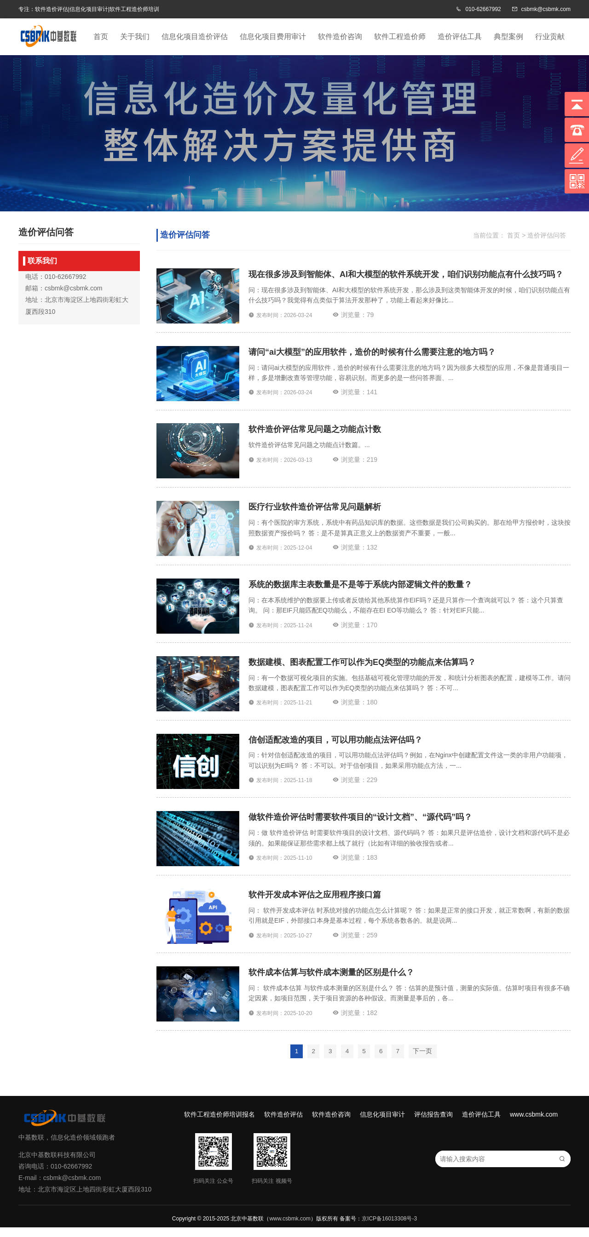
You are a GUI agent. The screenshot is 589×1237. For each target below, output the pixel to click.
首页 (100, 36)
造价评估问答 (546, 235)
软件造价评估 (283, 1124)
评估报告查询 (433, 1124)
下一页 (424, 1061)
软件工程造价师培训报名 (219, 1124)
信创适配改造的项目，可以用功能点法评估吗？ (335, 746)
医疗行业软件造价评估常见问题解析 (314, 510)
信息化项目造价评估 (195, 36)
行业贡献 (550, 36)
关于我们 (135, 36)
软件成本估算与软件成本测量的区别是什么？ (331, 982)
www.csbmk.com (534, 1124)
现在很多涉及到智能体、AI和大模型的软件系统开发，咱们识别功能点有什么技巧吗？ (405, 274)
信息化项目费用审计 (273, 36)
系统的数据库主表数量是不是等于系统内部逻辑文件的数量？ (360, 589)
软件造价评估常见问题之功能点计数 (314, 432)
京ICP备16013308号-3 (389, 1228)
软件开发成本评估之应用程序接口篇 (314, 903)
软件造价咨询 (340, 36)
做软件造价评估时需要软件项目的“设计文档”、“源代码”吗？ (360, 824)
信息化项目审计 (382, 1124)
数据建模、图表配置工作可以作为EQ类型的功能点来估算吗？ (362, 667)
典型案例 (508, 36)
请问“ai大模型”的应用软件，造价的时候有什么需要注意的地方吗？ (372, 353)
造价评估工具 (460, 36)
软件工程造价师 (400, 36)
